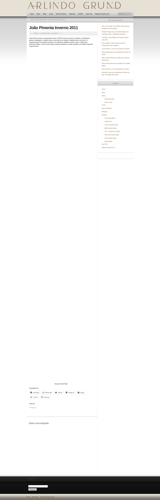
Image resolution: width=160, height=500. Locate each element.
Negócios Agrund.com (102, 14)
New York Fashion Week (112, 135)
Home (32, 14)
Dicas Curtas (108, 102)
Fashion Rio (108, 121)
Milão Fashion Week (111, 128)
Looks (51, 14)
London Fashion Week (111, 125)
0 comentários (54, 33)
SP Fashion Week (41, 19)
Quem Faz (89, 14)
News (38, 14)
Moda (44, 14)
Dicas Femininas (61, 14)
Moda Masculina (109, 99)
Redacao (36, 33)
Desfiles (80, 14)
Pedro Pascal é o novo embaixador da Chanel (115, 69)
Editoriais (72, 14)
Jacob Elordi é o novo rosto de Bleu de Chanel (115, 49)
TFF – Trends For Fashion (112, 131)
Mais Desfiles (108, 141)
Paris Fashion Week (110, 138)
